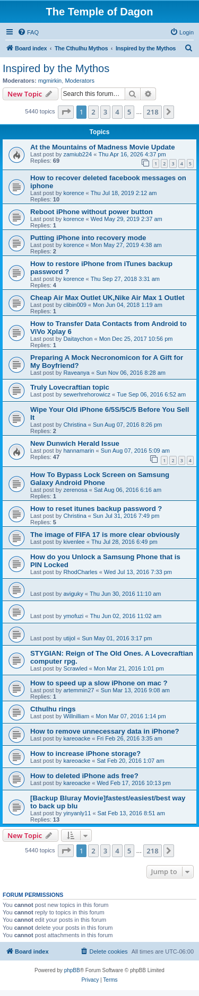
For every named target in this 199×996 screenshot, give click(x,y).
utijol (69, 638)
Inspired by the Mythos (56, 68)
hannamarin (78, 450)
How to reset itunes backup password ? (96, 509)
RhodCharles (80, 572)
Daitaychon (77, 339)
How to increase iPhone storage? (85, 753)
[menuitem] (28, 32)
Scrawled (75, 668)
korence (73, 193)
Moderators (79, 80)
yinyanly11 (77, 813)
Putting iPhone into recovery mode (88, 238)
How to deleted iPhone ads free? (84, 776)
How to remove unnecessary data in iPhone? (104, 731)
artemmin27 (78, 690)
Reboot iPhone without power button (91, 212)
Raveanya (76, 372)
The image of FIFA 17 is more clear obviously (105, 535)
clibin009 (74, 305)
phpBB (72, 970)
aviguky (73, 593)
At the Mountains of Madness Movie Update (102, 147)
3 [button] (105, 112)
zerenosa (75, 490)
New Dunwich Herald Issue (74, 443)
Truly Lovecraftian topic (69, 387)
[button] (66, 111)
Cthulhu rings (53, 709)
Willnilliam (76, 716)
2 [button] (93, 112)
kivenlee (73, 542)
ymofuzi (73, 616)
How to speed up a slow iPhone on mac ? (99, 683)
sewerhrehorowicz (86, 394)
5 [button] (129, 112)
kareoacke (76, 738)
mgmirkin (50, 80)
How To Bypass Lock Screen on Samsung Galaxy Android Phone (99, 479)
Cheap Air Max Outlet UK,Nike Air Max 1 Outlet (107, 298)
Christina (74, 424)
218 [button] (152, 112)
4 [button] (117, 112)
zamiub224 (77, 154)
